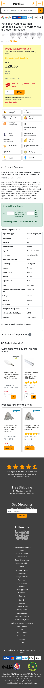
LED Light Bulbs (11, 102)
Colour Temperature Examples (22, 623)
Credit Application (22, 590)
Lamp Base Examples (22, 617)
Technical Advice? (12, 343)
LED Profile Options (22, 620)
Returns (22, 596)
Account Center (22, 570)
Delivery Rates (22, 557)
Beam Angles (22, 626)
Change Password (22, 577)
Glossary (22, 639)
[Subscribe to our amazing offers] (22, 511)
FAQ (22, 629)
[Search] (40, 10)
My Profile (21, 573)
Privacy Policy (22, 609)
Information (22, 613)
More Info (8, 448)
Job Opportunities (22, 563)
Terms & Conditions (22, 560)
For (4, 213)
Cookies (22, 603)
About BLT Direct (22, 553)
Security (22, 600)
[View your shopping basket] (39, 3)
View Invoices (22, 583)
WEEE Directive (22, 633)
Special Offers (22, 636)
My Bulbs (22, 586)
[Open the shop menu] (4, 3)
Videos (22, 642)
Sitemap (22, 566)
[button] (41, 377)
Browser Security (22, 606)
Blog (22, 550)
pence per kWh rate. (37, 213)
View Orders (22, 580)
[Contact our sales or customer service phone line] (33, 3)
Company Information (22, 547)
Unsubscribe (22, 593)
